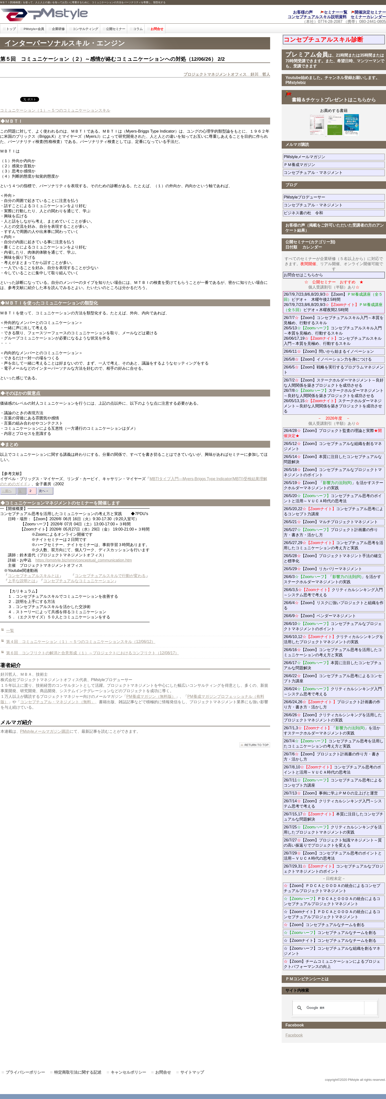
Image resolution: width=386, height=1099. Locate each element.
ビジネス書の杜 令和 (311, 213)
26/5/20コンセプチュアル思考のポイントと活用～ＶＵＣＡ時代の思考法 (333, 498)
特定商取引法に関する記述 (77, 1072)
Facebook (294, 1035)
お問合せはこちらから (303, 275)
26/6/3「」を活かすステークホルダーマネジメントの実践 (332, 579)
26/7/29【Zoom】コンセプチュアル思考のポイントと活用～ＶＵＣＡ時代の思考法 (333, 855)
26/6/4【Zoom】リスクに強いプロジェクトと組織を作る (333, 605)
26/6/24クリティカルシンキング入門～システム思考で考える (333, 691)
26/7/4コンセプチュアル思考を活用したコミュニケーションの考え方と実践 (333, 743)
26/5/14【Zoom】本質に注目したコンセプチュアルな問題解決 (333, 459)
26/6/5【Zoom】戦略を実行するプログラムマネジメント (333, 369)
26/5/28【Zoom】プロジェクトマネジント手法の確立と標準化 (333, 558)
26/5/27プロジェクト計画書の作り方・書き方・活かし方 (331, 532)
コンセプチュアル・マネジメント (331, 172)
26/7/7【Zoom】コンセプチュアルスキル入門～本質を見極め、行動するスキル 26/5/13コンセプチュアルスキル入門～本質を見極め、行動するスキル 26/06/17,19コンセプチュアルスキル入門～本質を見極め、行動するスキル (333, 331)
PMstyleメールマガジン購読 (45, 731)
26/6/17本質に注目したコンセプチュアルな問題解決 (333, 665)
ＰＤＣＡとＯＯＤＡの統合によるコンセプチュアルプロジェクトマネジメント (332, 901)
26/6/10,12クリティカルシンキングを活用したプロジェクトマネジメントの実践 (333, 639)
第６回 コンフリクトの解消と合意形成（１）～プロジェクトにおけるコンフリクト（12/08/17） (92, 653)
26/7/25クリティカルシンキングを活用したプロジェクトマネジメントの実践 (333, 829)
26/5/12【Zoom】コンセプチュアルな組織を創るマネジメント (333, 446)
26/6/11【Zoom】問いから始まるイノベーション (329, 351)
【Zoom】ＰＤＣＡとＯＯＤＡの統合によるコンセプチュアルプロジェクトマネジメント (332, 888)
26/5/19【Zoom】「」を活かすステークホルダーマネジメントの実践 (333, 485)
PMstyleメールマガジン (322, 157)
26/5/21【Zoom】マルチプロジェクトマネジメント (331, 522)
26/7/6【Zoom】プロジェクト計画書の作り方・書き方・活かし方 (331, 756)
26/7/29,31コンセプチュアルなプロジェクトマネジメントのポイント (333, 868)
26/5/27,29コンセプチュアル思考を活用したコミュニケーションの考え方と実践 (333, 545)
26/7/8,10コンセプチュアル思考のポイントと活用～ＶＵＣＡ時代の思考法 (332, 769)
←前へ (6, 491)
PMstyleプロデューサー (322, 197)
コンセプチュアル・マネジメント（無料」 (57, 702)
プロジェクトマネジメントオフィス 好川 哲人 (227, 74)
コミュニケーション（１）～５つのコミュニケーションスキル (55, 110)
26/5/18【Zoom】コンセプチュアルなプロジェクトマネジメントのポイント (333, 472)
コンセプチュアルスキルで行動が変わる (110, 576)
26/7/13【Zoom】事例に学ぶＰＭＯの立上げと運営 (331, 793)
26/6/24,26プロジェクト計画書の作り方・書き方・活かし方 (332, 704)
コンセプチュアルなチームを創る (330, 933)
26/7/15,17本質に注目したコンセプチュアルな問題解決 (333, 816)
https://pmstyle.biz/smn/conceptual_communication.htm (83, 560)
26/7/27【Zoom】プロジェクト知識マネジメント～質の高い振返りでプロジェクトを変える (333, 842)
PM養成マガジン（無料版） (151, 696)
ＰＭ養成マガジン (327, 165)
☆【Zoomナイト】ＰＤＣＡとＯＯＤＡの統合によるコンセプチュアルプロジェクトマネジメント (332, 914)
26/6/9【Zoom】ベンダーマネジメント (333, 616)
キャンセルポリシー (128, 1072)
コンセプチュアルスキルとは (33, 576)
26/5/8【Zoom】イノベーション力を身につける (327, 359)
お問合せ (163, 1072)
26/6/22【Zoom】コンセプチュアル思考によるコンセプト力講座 (333, 678)
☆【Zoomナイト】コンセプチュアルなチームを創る (330, 940)
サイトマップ (192, 1072)
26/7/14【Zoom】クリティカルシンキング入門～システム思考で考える (333, 803)
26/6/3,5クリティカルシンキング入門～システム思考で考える (333, 592)
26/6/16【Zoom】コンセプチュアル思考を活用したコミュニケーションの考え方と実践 (333, 652)
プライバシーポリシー (25, 1072)
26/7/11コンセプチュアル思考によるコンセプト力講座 (333, 782)
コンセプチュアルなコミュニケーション (78, 581)
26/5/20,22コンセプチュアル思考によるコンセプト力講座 (333, 511)
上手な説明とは (21, 581)
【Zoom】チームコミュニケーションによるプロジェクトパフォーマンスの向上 (332, 964)
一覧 (10, 630)
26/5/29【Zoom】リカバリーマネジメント (334, 569)
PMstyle (87, 14)
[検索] (334, 1008)
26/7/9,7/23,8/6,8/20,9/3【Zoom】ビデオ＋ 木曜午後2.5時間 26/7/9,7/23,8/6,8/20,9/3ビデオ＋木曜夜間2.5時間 (333, 302)
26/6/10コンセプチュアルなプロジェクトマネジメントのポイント (333, 626)
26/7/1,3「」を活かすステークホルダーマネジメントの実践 (332, 730)
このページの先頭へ (254, 745)
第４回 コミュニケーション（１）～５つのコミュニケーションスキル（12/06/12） (80, 642)
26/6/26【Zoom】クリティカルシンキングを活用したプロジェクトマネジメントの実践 (333, 717)
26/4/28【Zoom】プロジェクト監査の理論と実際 (333, 433)
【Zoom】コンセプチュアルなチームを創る (324, 925)
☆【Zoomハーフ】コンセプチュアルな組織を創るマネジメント (332, 951)
